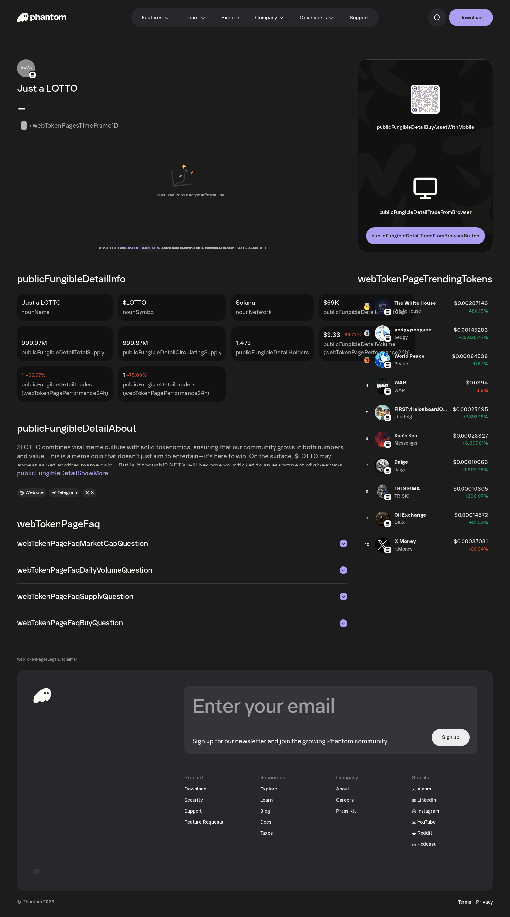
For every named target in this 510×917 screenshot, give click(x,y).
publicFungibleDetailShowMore (62, 477)
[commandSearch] (437, 17)
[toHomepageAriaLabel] (42, 699)
